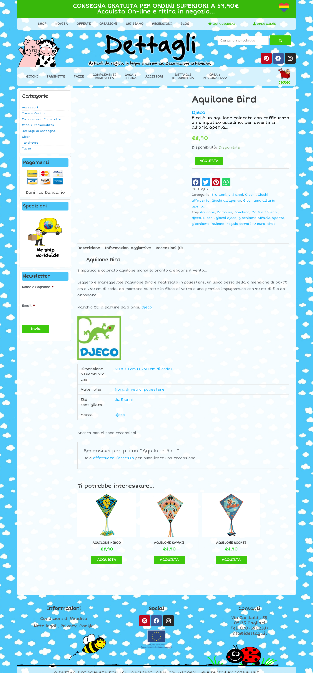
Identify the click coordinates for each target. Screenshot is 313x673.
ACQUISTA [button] (102, 553)
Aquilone (207, 212)
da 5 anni (124, 400)
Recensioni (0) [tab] (169, 248)
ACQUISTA (209, 161)
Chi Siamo (133, 24)
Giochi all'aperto (226, 200)
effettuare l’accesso (113, 458)
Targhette (56, 76)
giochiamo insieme (208, 224)
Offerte (82, 24)
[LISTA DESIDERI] (206, 23)
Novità (59, 24)
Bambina (224, 212)
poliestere (154, 389)
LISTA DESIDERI (222, 24)
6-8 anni (235, 195)
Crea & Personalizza (38, 125)
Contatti (249, 602)
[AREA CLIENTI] (252, 23)
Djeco (198, 112)
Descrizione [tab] (88, 248)
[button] (196, 182)
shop (271, 224)
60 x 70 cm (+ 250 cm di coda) (143, 369)
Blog (182, 24)
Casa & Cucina (33, 113)
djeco (196, 218)
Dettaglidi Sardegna (183, 76)
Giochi (32, 76)
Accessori (154, 76)
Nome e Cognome (37, 287)
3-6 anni (218, 195)
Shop (40, 24)
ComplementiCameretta (104, 76)
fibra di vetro (128, 389)
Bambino (242, 212)
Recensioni (160, 24)
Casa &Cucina (131, 76)
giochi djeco (226, 218)
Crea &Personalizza (215, 76)
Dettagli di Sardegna (38, 131)
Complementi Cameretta (41, 119)
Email (28, 305)
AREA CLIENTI (266, 24)
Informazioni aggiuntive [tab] (128, 248)
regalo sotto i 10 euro (245, 224)
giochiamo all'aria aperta (262, 218)
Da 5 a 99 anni (265, 212)
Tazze (79, 76)
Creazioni (106, 24)
